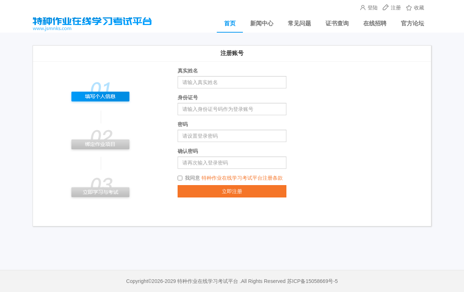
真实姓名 (188, 71)
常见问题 (299, 23)
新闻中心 (261, 23)
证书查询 (337, 23)
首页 (230, 23)
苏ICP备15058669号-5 (312, 281)
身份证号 (188, 97)
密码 (183, 124)
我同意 (230, 178)
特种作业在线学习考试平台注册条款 (242, 178)
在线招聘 (374, 23)
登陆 (370, 8)
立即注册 (232, 191)
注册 (392, 8)
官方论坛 (412, 23)
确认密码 (188, 151)
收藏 (415, 8)
